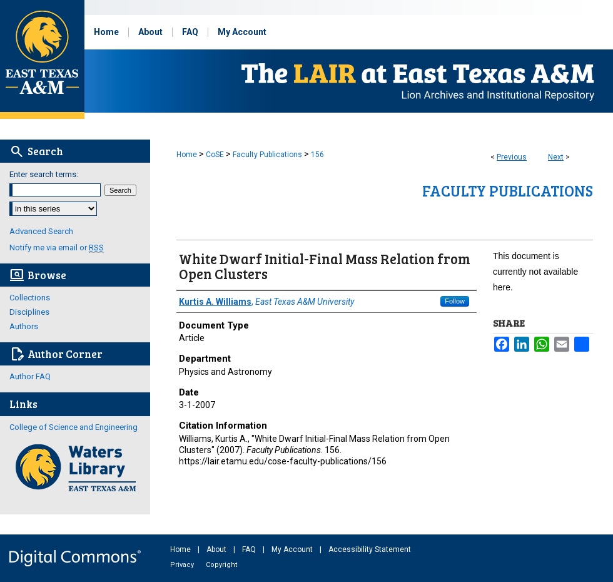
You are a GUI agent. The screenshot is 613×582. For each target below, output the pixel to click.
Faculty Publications (267, 154)
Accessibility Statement (369, 549)
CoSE (215, 154)
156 (317, 154)
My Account (293, 549)
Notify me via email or (56, 247)
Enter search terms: (43, 174)
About (217, 549)
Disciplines (29, 312)
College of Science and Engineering (73, 427)
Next (556, 157)
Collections (29, 297)
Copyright (221, 565)
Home (186, 154)
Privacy (183, 565)
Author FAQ (30, 376)
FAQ (250, 549)
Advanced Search (41, 231)
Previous (512, 157)
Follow (455, 301)
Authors (23, 326)
